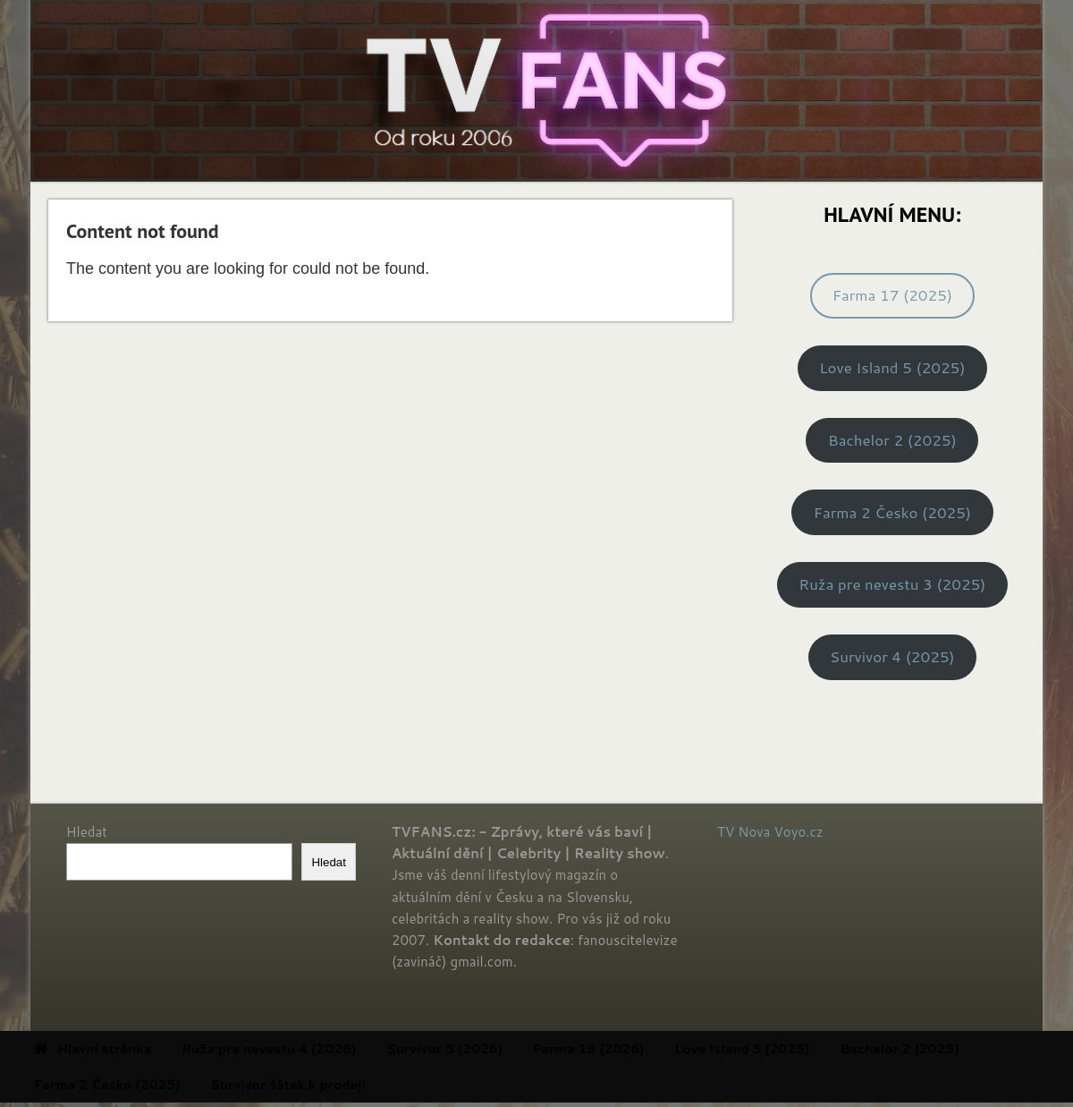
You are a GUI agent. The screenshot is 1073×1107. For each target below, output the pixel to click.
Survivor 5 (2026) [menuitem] (480, 1049)
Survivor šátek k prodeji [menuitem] (323, 1085)
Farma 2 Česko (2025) (892, 512)
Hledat (86, 831)
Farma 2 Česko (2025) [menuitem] (142, 1085)
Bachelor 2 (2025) (892, 440)
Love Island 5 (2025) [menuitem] (777, 1049)
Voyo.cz (799, 831)
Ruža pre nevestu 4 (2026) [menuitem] (303, 1049)
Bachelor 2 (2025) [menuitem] (934, 1049)
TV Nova (743, 831)
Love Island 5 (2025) (892, 367)
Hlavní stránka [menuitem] (127, 1049)
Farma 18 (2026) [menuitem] (623, 1049)
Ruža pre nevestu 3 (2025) (891, 584)
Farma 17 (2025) (892, 295)
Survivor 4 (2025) (892, 656)
